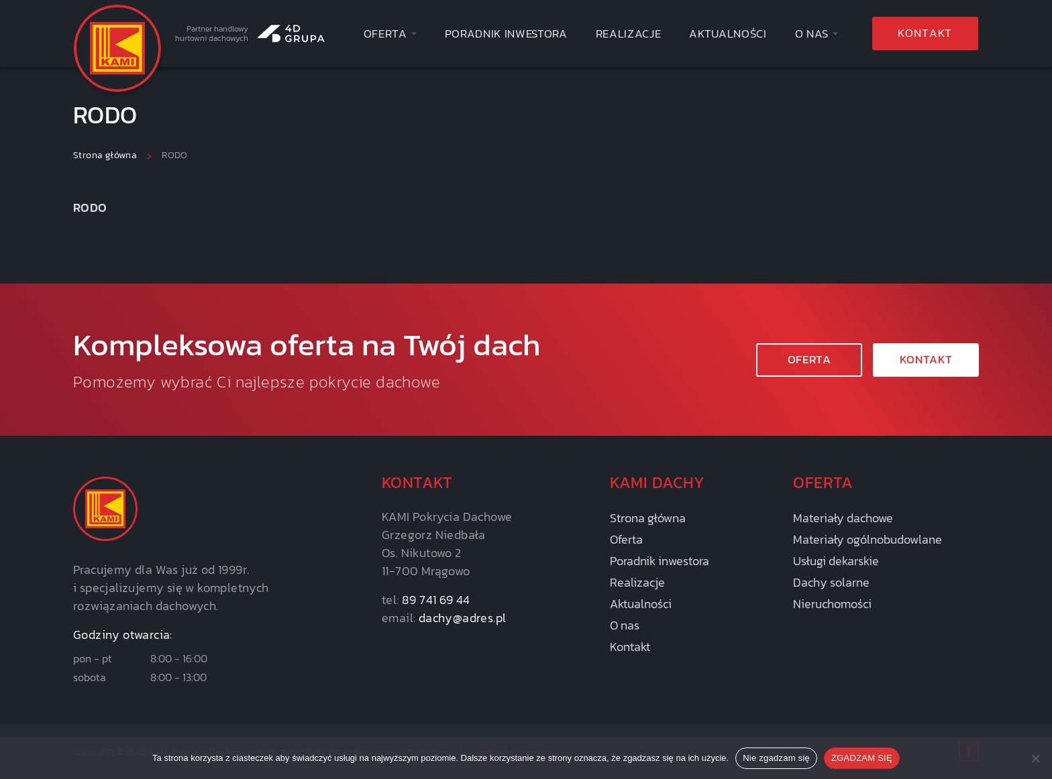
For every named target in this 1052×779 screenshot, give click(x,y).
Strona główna (648, 518)
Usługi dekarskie (836, 561)
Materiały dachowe (843, 518)
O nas (812, 34)
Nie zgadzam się (776, 758)
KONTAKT (926, 359)
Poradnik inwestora (506, 34)
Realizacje (629, 34)
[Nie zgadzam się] (1035, 758)
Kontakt (925, 33)
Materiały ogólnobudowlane (867, 539)
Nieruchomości (832, 604)
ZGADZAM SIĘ (861, 758)
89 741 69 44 (436, 600)
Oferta (385, 34)
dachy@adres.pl (463, 618)
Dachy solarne (831, 582)
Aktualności (727, 34)
